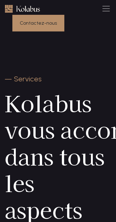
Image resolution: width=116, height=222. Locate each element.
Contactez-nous (38, 23)
